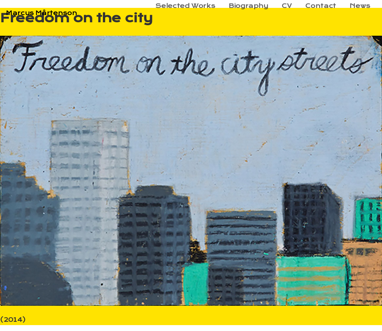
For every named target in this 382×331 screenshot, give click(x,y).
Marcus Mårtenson (41, 13)
